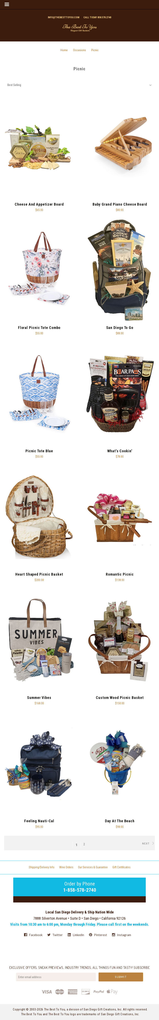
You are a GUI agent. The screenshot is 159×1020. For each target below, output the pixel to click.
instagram (121, 934)
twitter (55, 935)
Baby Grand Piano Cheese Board (120, 204)
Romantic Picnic (120, 574)
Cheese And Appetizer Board (39, 204)
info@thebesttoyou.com (63, 17)
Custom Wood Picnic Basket (120, 697)
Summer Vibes (39, 697)
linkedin (76, 935)
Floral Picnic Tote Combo (39, 327)
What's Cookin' (119, 451)
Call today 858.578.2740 (97, 17)
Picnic (95, 50)
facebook (33, 935)
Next (148, 843)
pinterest (98, 935)
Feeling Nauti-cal (39, 821)
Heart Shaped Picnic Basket (39, 574)
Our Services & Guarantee (93, 867)
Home (64, 50)
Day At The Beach (120, 821)
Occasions (79, 50)
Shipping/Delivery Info (41, 867)
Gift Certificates (121, 867)
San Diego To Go (120, 327)
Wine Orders (66, 867)
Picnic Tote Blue (39, 451)
